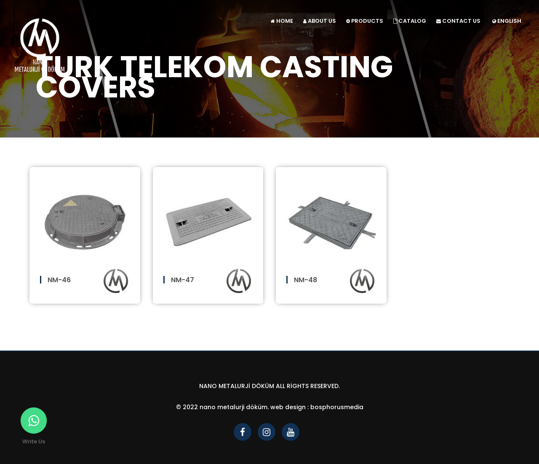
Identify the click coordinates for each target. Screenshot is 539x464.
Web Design (288, 407)
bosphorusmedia (336, 407)
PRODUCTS (364, 21)
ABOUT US (319, 21)
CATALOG (409, 21)
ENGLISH (506, 21)
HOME (282, 21)
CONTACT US (458, 21)
